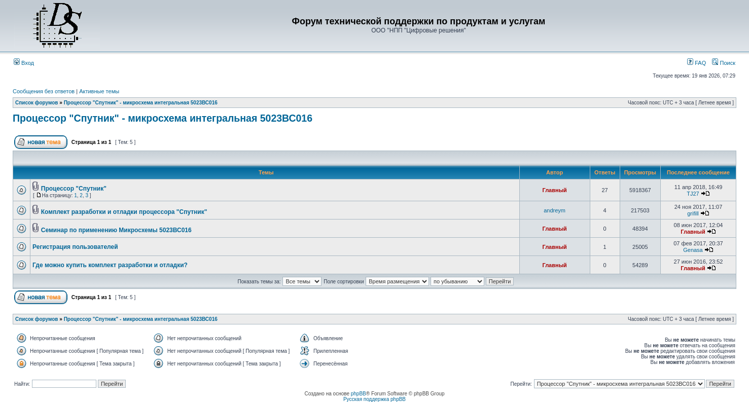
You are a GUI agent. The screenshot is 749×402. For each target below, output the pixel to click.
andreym (554, 210)
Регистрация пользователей (75, 246)
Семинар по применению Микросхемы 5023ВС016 (116, 230)
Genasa (693, 250)
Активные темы (99, 91)
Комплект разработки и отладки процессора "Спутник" (124, 211)
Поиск (723, 63)
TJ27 (693, 194)
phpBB (358, 393)
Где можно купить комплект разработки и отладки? (110, 265)
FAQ (696, 63)
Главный (554, 190)
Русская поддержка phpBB (374, 399)
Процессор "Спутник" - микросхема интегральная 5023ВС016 (141, 102)
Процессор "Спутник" (73, 188)
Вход (24, 63)
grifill (693, 213)
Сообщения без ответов (44, 91)
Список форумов (36, 102)
